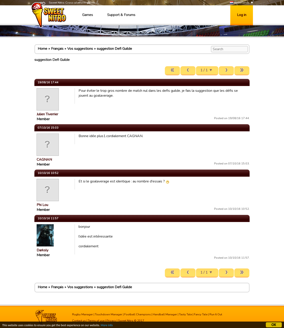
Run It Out (215, 314)
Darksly (42, 250)
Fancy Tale (200, 314)
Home (42, 48)
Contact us (79, 321)
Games (87, 14)
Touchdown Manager (108, 314)
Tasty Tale (185, 314)
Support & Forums (121, 14)
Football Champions (137, 314)
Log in (241, 14)
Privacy (111, 321)
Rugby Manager (82, 314)
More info (107, 326)
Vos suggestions (80, 48)
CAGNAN (44, 159)
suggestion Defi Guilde (114, 48)
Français (57, 48)
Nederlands (239, 3)
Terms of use (96, 321)
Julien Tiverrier (47, 114)
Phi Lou (42, 204)
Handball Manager (165, 314)
